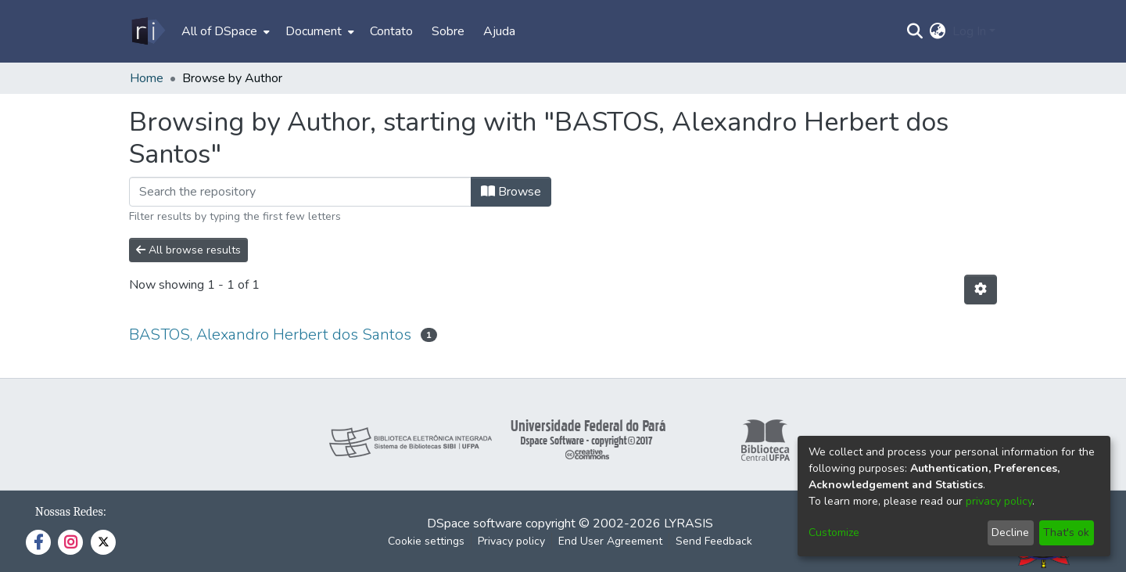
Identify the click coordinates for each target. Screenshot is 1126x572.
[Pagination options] (980, 289)
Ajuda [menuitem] (499, 31)
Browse (511, 191)
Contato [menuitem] (391, 31)
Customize (834, 532)
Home (146, 78)
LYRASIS (688, 523)
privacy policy (999, 501)
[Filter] (300, 192)
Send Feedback (714, 541)
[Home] (147, 31)
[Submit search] (915, 31)
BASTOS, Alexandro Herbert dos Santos (270, 334)
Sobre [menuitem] (448, 31)
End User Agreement (610, 541)
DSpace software (474, 523)
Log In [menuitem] (969, 31)
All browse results (188, 250)
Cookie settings (426, 541)
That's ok (1066, 532)
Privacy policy (511, 541)
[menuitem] (224, 31)
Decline (1010, 532)
